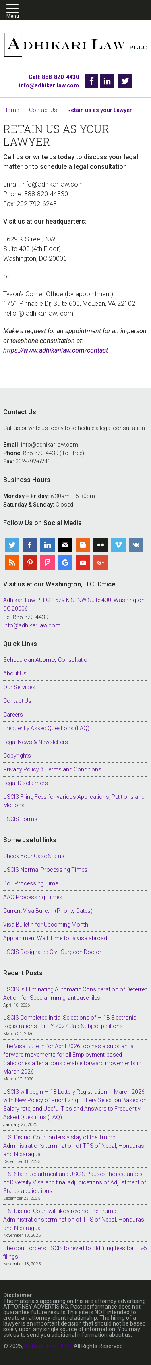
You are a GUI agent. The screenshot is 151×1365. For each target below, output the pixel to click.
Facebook (91, 81)
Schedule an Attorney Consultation (47, 660)
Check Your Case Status (33, 856)
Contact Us (17, 701)
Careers (13, 714)
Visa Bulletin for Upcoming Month (45, 924)
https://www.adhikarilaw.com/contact (55, 350)
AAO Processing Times (32, 897)
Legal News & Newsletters (35, 742)
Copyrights (17, 755)
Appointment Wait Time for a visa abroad (55, 938)
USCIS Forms (20, 819)
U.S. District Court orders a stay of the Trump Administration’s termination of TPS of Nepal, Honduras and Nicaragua (73, 1145)
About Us (15, 673)
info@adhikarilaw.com (49, 85)
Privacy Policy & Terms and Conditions (52, 769)
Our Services (19, 687)
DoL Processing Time (30, 883)
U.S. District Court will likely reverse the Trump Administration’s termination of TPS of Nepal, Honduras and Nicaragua (73, 1219)
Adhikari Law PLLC (75, 45)
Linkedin (107, 81)
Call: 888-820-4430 (54, 77)
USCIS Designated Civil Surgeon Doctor (52, 952)
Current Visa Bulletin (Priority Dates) (48, 911)
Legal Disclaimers (25, 783)
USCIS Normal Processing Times (45, 869)
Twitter (125, 81)
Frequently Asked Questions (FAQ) (46, 728)
